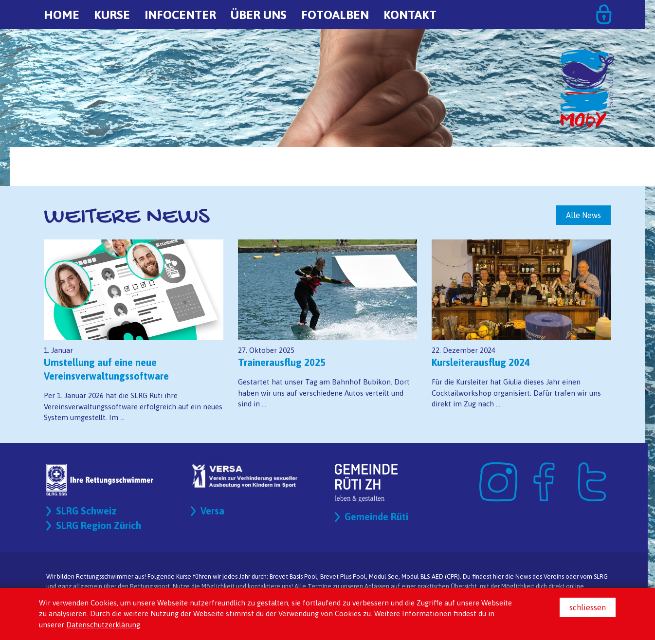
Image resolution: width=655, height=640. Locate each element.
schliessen (587, 607)
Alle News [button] (583, 215)
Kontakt (410, 14)
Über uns (259, 14)
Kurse (112, 14)
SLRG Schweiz (86, 510)
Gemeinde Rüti (376, 516)
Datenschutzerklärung (103, 625)
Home (61, 14)
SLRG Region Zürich (98, 525)
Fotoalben (335, 14)
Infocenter (180, 14)
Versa (212, 510)
